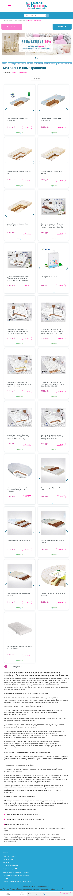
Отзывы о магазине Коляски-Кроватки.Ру (17, 881)
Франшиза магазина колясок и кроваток (16, 872)
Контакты (6, 862)
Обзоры (5, 878)
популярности (23, 72)
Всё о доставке (8, 859)
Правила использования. (50, 894)
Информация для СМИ (11, 869)
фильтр (62, 27)
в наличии (36, 78)
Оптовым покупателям (10, 865)
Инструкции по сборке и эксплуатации (16, 875)
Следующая (17, 666)
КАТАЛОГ (11, 27)
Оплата (5, 853)
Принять (65, 894)
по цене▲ (15, 72)
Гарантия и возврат (9, 856)
